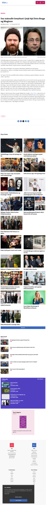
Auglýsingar (34, 452)
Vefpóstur (34, 462)
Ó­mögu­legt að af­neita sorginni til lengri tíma (19, 340)
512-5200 (35, 450)
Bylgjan (34, 480)
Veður (34, 479)
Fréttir (12, 472)
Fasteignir (34, 474)
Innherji (34, 472)
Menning (3, 116)
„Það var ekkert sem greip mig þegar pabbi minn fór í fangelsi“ (23, 361)
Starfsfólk (34, 458)
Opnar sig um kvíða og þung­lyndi (17, 369)
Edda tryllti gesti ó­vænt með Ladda (11, 250)
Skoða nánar (6, 497)
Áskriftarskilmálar (34, 457)
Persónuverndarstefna (11, 453)
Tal (34, 485)
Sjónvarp (12, 480)
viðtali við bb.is (33, 93)
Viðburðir (34, 477)
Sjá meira (23, 327)
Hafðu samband (34, 453)
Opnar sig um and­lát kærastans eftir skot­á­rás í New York (22, 347)
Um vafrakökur (34, 463)
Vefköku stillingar (10, 500)
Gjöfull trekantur (6, 305)
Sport (12, 475)
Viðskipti (12, 474)
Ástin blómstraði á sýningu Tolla (10, 324)
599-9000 (13, 458)
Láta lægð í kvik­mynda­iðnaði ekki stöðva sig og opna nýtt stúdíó (24, 354)
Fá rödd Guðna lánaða (30, 269)
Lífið (12, 477)
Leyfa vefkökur (26, 500)
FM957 (34, 482)
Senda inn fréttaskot (34, 465)
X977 (34, 484)
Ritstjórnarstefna (34, 455)
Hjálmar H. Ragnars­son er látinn (10, 269)
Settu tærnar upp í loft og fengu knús (34, 173)
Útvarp (11, 482)
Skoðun (11, 479)
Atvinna (34, 475)
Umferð (34, 460)
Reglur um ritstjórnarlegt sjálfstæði (12, 451)
